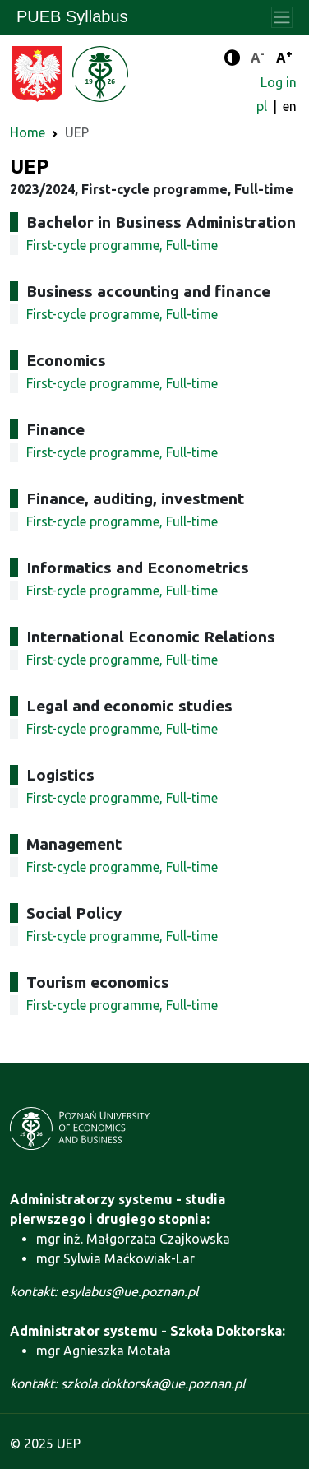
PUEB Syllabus (72, 16)
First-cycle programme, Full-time (122, 245)
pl (263, 106)
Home (27, 132)
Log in (279, 82)
